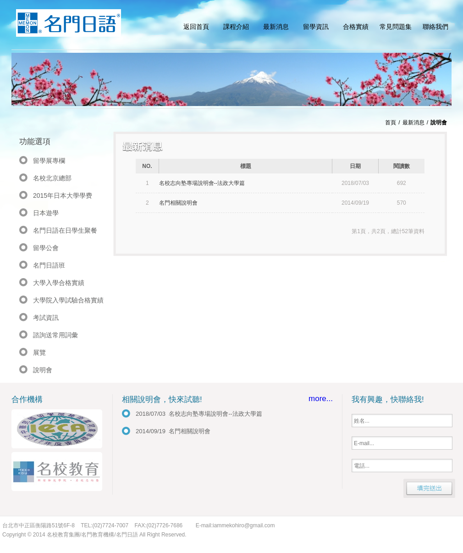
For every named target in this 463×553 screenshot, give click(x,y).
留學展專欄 (49, 160)
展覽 (39, 352)
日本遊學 (46, 213)
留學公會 (46, 247)
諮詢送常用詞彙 (55, 335)
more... (321, 398)
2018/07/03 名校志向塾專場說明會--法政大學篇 (199, 413)
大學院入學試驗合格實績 (68, 300)
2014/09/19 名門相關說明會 (173, 431)
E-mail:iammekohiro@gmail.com (235, 525)
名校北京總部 (52, 178)
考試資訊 (46, 317)
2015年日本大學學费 (62, 195)
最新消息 (413, 122)
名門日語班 (49, 265)
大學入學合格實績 (58, 282)
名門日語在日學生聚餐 (65, 230)
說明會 (42, 370)
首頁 (390, 122)
